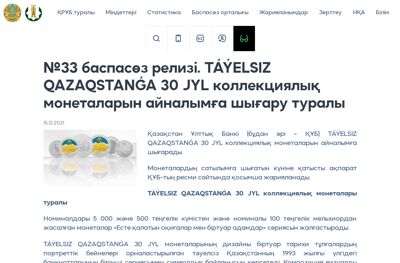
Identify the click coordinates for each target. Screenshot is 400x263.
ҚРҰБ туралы (76, 13)
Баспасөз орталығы (220, 13)
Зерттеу (330, 13)
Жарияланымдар (283, 13)
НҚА (359, 13)
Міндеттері (121, 13)
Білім (382, 13)
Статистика (164, 13)
